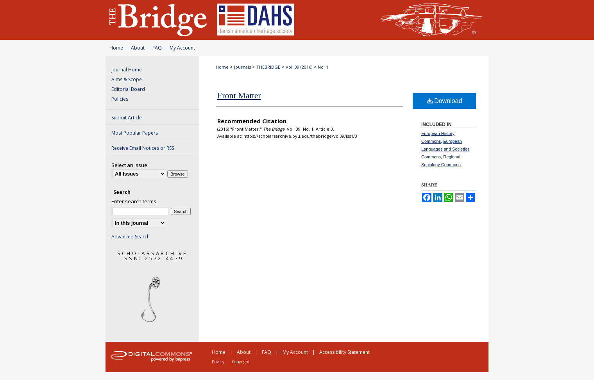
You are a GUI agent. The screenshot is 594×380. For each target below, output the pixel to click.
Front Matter (239, 95)
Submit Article (126, 117)
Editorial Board (128, 89)
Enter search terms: (134, 201)
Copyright (241, 361)
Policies (119, 99)
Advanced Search (130, 236)
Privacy (218, 361)
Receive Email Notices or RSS (142, 148)
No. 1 (323, 67)
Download (444, 101)
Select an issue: (129, 165)
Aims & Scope (126, 79)
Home (116, 47)
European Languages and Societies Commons (445, 149)
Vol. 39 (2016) (299, 67)
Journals (242, 67)
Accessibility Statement (344, 352)
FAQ (157, 47)
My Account (182, 47)
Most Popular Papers (134, 133)
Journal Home (126, 69)
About (138, 47)
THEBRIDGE (268, 67)
